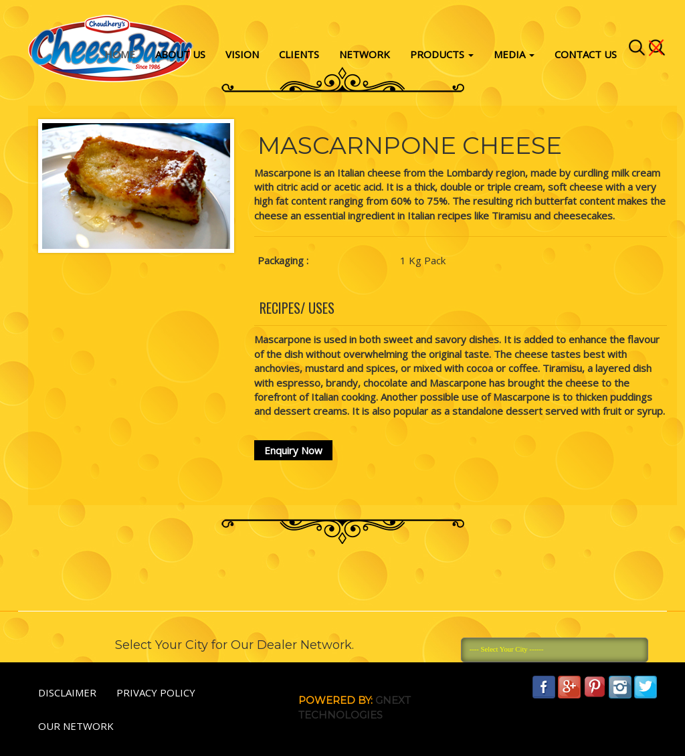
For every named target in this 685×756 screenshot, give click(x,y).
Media (514, 54)
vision (242, 54)
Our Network (76, 726)
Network (364, 54)
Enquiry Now (293, 450)
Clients (299, 54)
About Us (180, 54)
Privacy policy (155, 692)
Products (442, 54)
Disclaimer (67, 692)
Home (119, 54)
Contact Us (586, 54)
